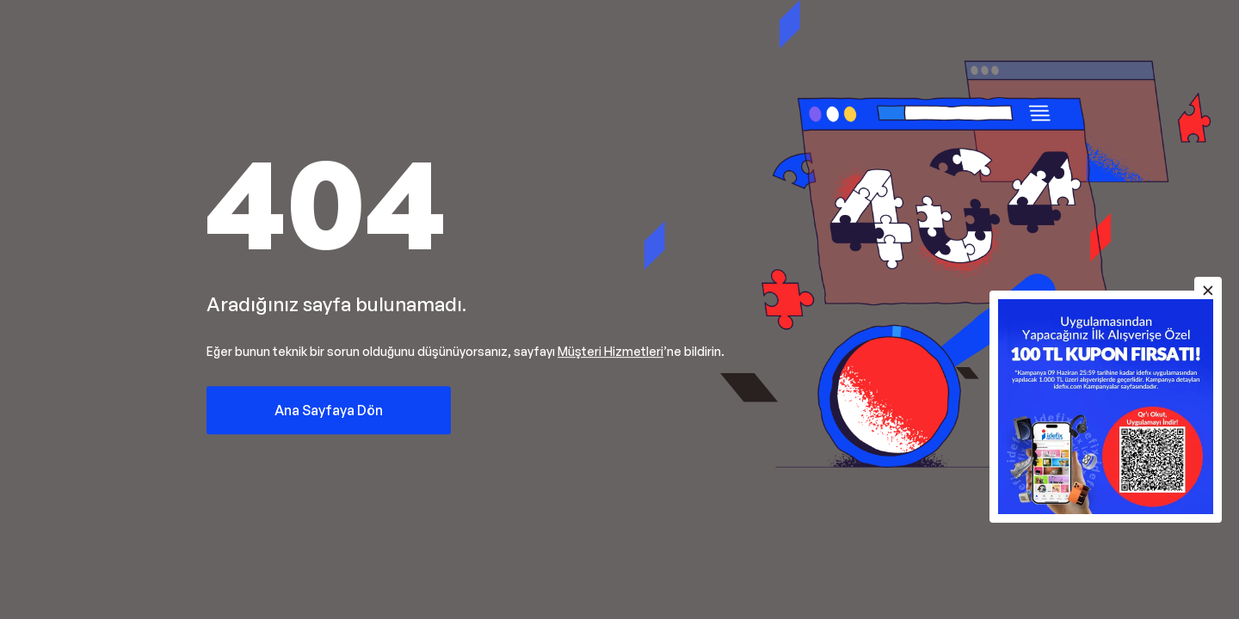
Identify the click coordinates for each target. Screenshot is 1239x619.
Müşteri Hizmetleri (610, 351)
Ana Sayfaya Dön (328, 410)
